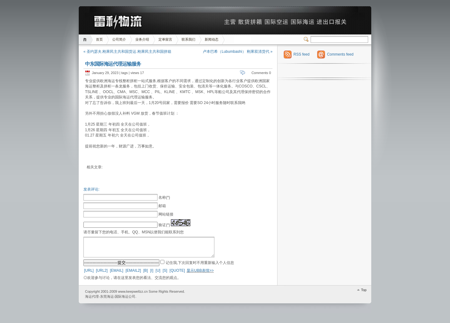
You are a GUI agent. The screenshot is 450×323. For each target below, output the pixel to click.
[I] (151, 274)
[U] (158, 274)
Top (364, 294)
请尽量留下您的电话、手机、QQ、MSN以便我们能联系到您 (133, 232)
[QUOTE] (177, 274)
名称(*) (164, 197)
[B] (145, 274)
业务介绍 (142, 39)
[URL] (89, 274)
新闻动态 (211, 39)
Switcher (307, 39)
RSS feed (301, 54)
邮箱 (162, 206)
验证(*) (164, 225)
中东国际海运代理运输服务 (113, 64)
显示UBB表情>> (200, 274)
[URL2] (102, 274)
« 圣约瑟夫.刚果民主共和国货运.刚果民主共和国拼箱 (127, 51)
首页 (86, 39)
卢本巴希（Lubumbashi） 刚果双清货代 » (237, 51)
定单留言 (165, 39)
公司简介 (119, 39)
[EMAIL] (116, 274)
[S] (165, 274)
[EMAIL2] (133, 274)
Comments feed (340, 54)
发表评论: (91, 189)
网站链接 (165, 214)
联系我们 (188, 39)
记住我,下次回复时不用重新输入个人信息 (200, 266)
